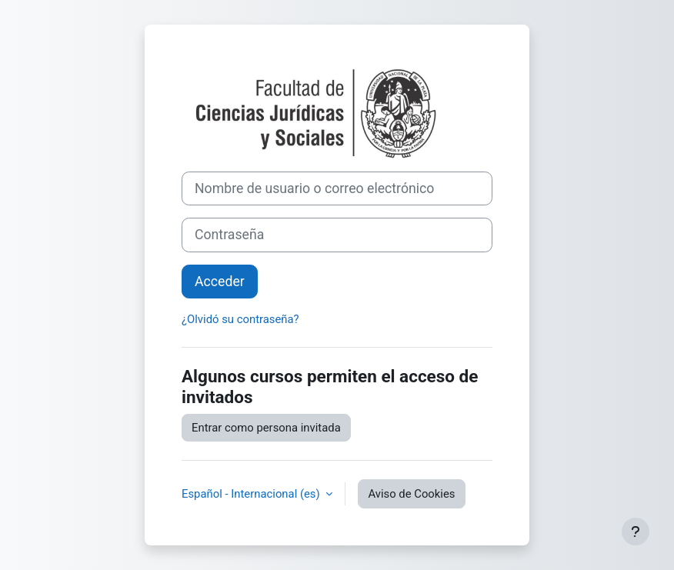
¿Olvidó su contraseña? (240, 319)
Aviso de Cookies (411, 494)
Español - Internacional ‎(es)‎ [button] (252, 494)
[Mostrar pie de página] (635, 531)
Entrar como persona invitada (266, 428)
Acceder (220, 281)
